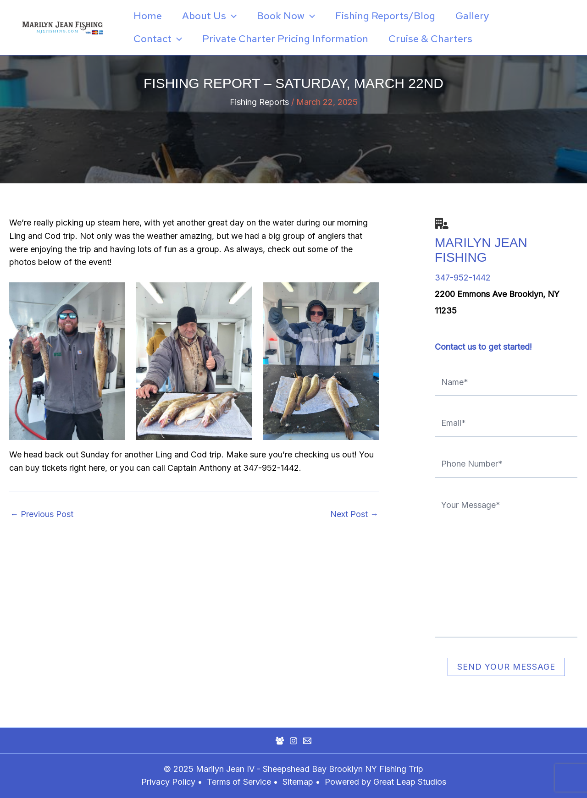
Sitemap (299, 782)
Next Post (354, 514)
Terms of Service (239, 782)
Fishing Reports (259, 102)
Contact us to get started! (483, 347)
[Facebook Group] (280, 741)
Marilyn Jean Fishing (481, 250)
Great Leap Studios (409, 782)
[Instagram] (293, 741)
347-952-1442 (463, 277)
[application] (231, 16)
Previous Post (41, 514)
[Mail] (307, 741)
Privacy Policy (168, 782)
